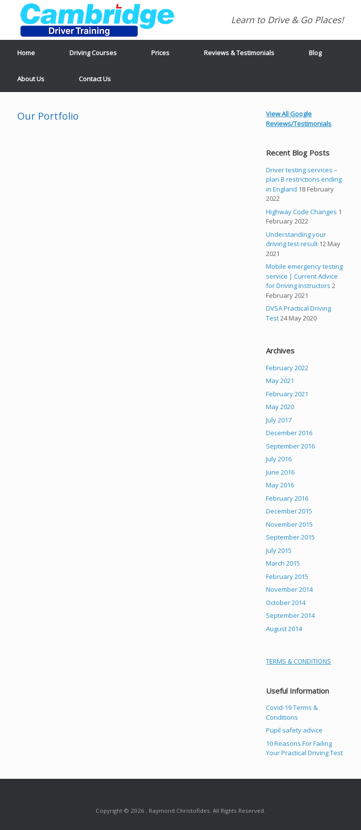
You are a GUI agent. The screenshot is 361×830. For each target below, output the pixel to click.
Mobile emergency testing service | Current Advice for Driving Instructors (304, 276)
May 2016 (280, 484)
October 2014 (285, 602)
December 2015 (289, 511)
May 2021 (280, 380)
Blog (315, 52)
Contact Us (95, 78)
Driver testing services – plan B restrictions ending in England (304, 179)
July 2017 (279, 419)
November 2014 (289, 589)
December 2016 (289, 432)
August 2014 (284, 628)
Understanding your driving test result (296, 239)
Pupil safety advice (294, 730)
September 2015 (290, 537)
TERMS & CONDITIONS (298, 661)
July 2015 (279, 550)
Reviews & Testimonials (239, 52)
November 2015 (289, 524)
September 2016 (290, 446)
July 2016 (279, 458)
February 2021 (287, 393)
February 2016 (287, 498)
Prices (160, 52)
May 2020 (280, 406)
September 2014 (290, 615)
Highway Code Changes (301, 211)
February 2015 (287, 576)
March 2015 (283, 563)
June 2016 (280, 472)
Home (26, 52)
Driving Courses (93, 52)
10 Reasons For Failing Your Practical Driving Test (304, 748)
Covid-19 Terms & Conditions (292, 712)
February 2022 (287, 367)
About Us (30, 78)
